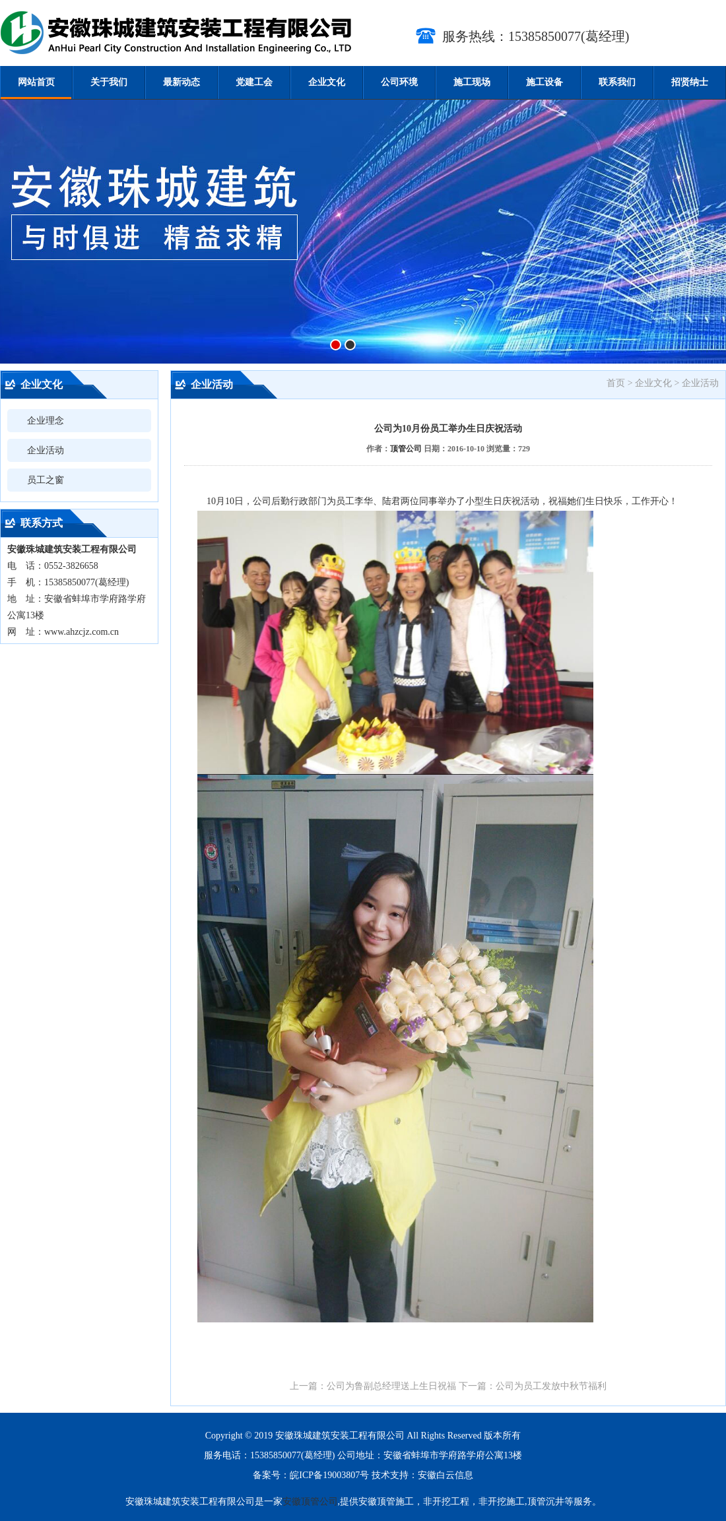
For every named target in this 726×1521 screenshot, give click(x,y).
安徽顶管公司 (310, 1501)
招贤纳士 (689, 82)
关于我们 (108, 82)
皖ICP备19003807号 (329, 1475)
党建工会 (254, 82)
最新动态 (181, 82)
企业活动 (45, 450)
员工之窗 (45, 480)
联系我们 (617, 82)
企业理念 (45, 421)
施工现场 (471, 82)
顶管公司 (406, 448)
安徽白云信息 (445, 1475)
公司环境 (399, 82)
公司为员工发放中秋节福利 (551, 1386)
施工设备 (544, 82)
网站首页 (36, 82)
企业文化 (326, 82)
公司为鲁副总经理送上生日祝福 (391, 1386)
